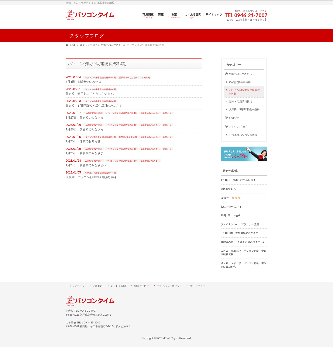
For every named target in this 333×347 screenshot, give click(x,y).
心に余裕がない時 (231, 206)
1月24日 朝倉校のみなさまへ (86, 165)
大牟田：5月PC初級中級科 (244, 109)
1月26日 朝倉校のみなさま (84, 129)
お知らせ (146, 77)
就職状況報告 (228, 188)
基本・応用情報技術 (240, 101)
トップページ (77, 285)
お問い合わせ (141, 285)
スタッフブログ (238, 126)
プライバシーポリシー (169, 285)
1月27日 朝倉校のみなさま (84, 117)
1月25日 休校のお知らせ (83, 141)
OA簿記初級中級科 (94, 113)
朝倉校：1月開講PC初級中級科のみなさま (94, 105)
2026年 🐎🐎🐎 (231, 197)
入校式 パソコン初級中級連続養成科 (91, 177)
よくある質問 (118, 285)
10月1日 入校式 (230, 215)
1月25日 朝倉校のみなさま (84, 153)
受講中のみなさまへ (128, 77)
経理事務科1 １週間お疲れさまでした (243, 242)
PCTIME (162, 338)
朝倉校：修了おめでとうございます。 (91, 93)
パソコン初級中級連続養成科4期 (100, 77)
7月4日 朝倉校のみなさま (84, 81)
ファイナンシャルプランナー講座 (241, 224)
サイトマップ (197, 285)
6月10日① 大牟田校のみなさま (239, 233)
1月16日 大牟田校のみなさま (238, 180)
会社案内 (97, 285)
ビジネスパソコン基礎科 (243, 135)
